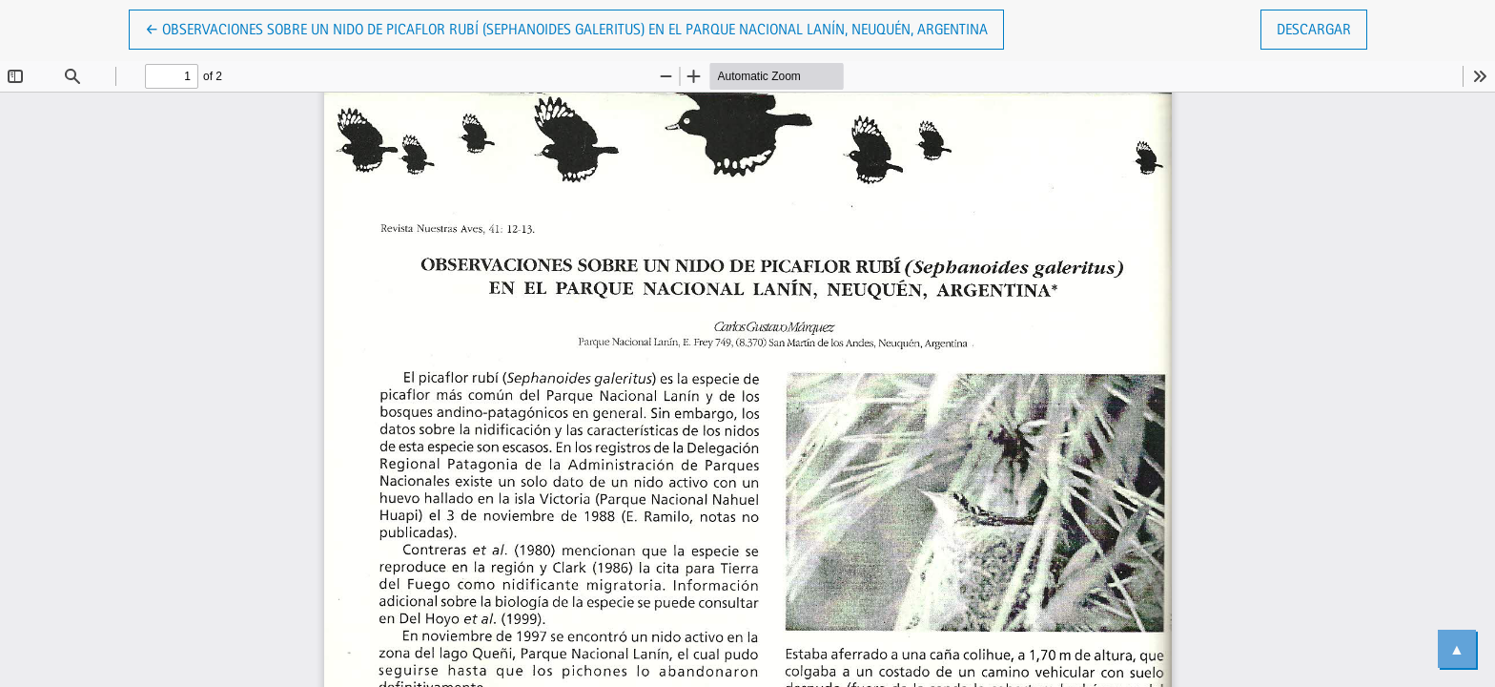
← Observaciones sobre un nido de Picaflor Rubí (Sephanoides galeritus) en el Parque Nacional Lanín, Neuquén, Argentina (566, 27)
